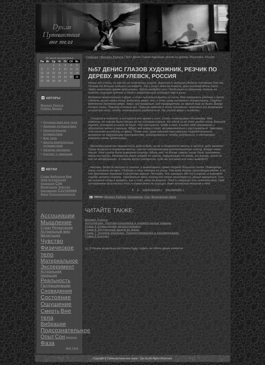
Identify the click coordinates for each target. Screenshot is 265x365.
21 (47, 76)
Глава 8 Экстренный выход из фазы (112, 229)
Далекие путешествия (60, 126)
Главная (92, 57)
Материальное (59, 261)
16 (59, 73)
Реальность (56, 280)
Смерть (50, 311)
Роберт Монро (51, 108)
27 (41, 80)
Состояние (67, 190)
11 (71, 69)
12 (76, 69)
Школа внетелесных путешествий (58, 144)
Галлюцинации (56, 285)
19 (76, 73)
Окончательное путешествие (55, 132)
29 (53, 80)
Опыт (47, 336)
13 (41, 73)
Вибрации (57, 176)
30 (59, 80)
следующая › (152, 189)
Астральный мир (55, 231)
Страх (45, 176)
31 (65, 80)
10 (65, 69)
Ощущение (49, 190)
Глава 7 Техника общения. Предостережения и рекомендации (132, 233)
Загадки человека (56, 149)
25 (71, 76)
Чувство (64, 187)
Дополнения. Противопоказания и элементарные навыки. (128, 223)
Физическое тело (163, 196)
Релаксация (62, 227)
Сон (58, 183)
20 (41, 76)
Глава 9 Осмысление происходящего (113, 226)
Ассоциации (58, 215)
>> (87, 248)
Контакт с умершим (58, 154)
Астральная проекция (51, 273)
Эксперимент (57, 266)
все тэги (72, 348)
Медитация (49, 187)
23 (59, 76)
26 (76, 76)
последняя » (175, 189)
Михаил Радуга (52, 105)
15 (53, 73)
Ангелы (71, 337)
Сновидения (56, 291)
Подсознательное (62, 194)
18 (71, 73)
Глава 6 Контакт (97, 236)
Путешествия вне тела (60, 122)
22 (53, 76)
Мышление (56, 222)
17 (65, 73)
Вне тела (50, 138)
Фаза (44, 194)
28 (47, 80)
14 (47, 73)
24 (65, 76)
